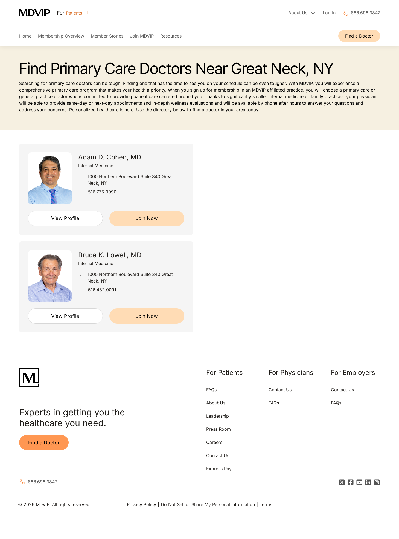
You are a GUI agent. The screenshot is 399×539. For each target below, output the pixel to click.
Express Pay (219, 468)
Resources (171, 36)
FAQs (211, 389)
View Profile (65, 218)
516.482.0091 (102, 289)
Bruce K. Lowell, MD (109, 255)
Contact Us (217, 455)
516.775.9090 (102, 192)
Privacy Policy (141, 504)
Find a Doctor (359, 36)
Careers (214, 442)
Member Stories (107, 36)
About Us (215, 403)
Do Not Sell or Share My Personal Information (208, 504)
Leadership (217, 416)
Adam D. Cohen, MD (109, 157)
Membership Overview (61, 36)
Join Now (147, 218)
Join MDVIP (142, 36)
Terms (266, 504)
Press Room (218, 429)
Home (25, 36)
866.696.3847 (365, 12)
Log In (329, 12)
